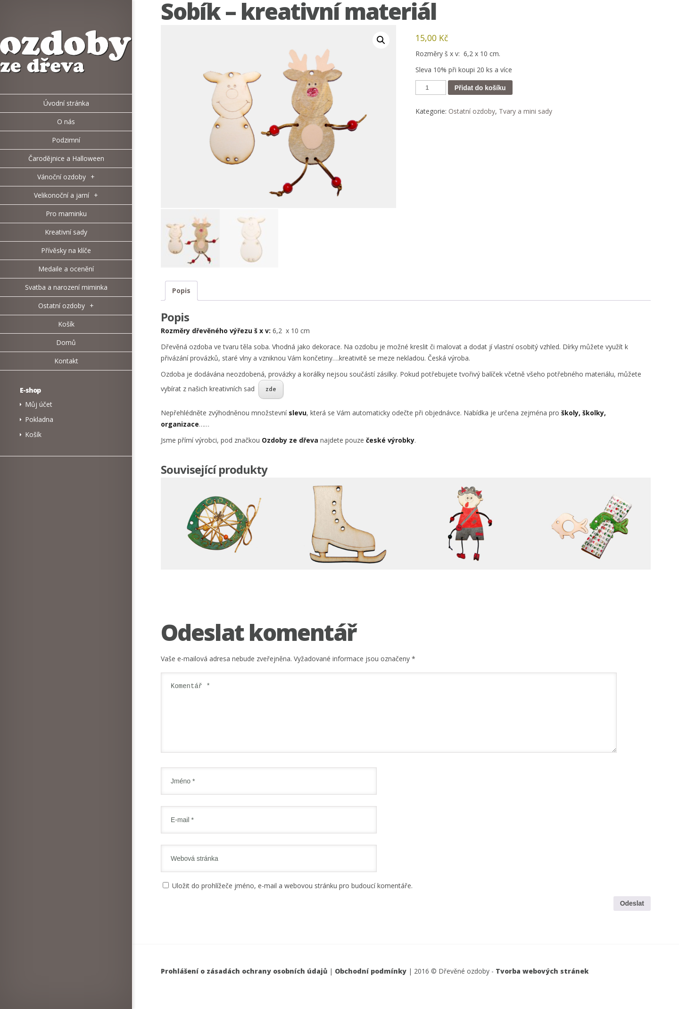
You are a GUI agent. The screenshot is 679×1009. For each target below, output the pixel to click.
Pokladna (39, 419)
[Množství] (430, 87)
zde (270, 388)
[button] (381, 40)
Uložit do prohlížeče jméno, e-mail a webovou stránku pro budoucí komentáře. (292, 895)
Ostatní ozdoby (471, 111)
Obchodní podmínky (370, 981)
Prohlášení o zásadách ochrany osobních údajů (244, 981)
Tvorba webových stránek (542, 981)
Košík (33, 434)
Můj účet (38, 404)
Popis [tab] (181, 290)
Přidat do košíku (480, 88)
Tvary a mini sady (525, 111)
